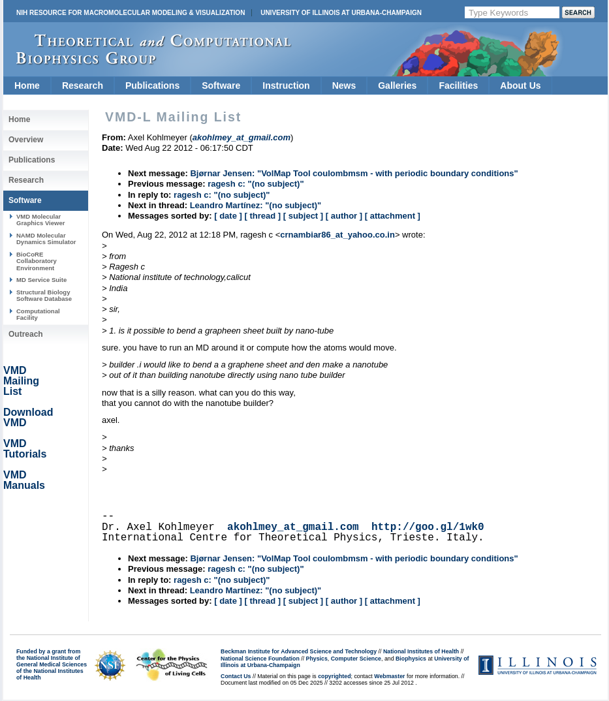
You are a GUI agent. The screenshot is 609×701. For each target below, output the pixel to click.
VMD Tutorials (24, 449)
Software (221, 85)
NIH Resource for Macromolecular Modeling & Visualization (130, 12)
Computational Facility (38, 314)
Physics (317, 658)
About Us (520, 85)
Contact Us (236, 676)
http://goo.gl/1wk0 (427, 527)
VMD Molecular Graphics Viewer (40, 219)
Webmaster (389, 676)
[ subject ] (303, 216)
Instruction (285, 85)
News (344, 85)
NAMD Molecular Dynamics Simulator (46, 238)
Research (82, 85)
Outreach (25, 334)
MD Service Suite (41, 279)
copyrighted (334, 676)
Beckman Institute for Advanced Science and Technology (299, 651)
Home (27, 85)
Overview (25, 139)
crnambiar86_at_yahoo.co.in (337, 235)
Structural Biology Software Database (44, 295)
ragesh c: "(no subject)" (256, 184)
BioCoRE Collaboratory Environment (36, 261)
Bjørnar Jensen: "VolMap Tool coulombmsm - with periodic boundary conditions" (354, 173)
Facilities (458, 85)
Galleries (397, 85)
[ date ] (228, 216)
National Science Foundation (260, 658)
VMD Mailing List (21, 381)
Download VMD (28, 417)
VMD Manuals (24, 480)
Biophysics (411, 658)
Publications (152, 85)
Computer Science (356, 658)
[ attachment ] (392, 216)
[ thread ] (262, 216)
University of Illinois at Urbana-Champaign (341, 12)
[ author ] (344, 216)
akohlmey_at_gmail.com (293, 527)
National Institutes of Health (421, 651)
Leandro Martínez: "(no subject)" (256, 205)
